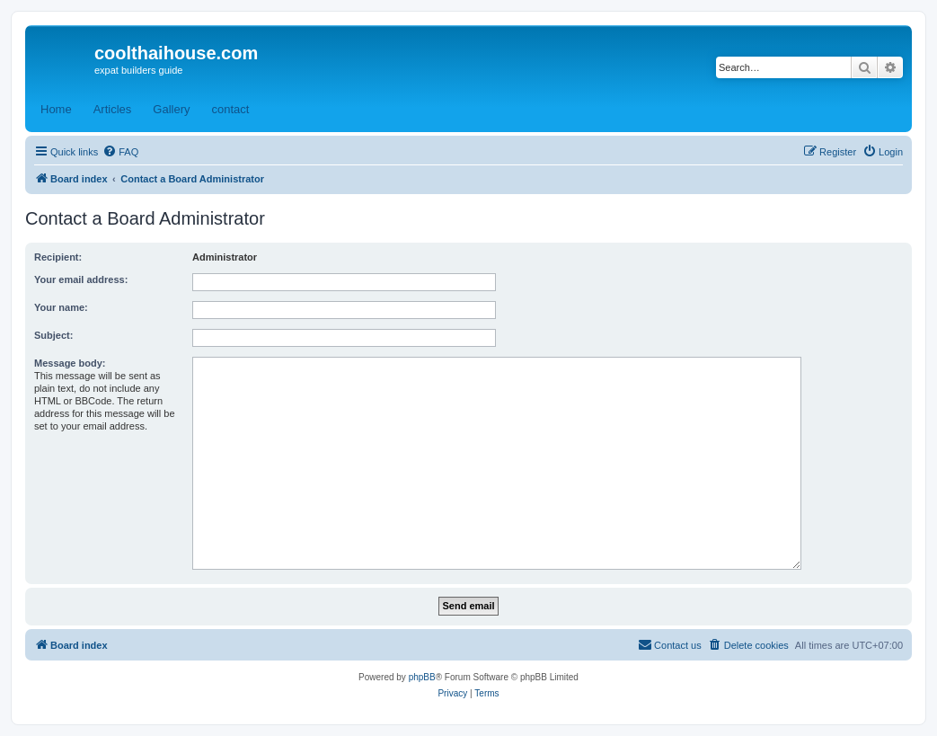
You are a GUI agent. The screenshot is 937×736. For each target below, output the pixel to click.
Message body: (69, 363)
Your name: (61, 307)
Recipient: (58, 257)
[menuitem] (120, 152)
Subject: (53, 335)
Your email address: (81, 279)
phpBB (422, 677)
